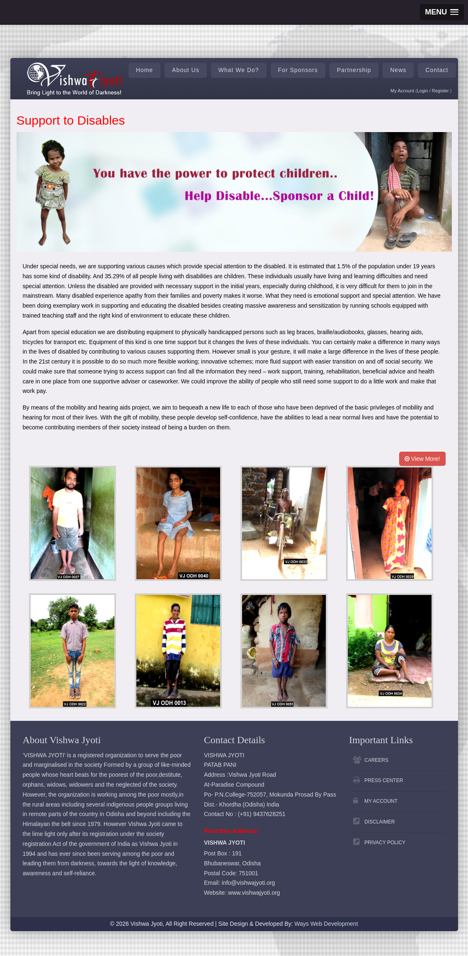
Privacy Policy (384, 842)
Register (441, 90)
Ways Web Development (326, 923)
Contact (436, 70)
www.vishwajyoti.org (254, 892)
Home (144, 70)
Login (423, 90)
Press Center (383, 780)
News (398, 70)
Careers (376, 760)
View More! (422, 458)
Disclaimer (379, 822)
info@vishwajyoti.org (248, 882)
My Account (402, 90)
